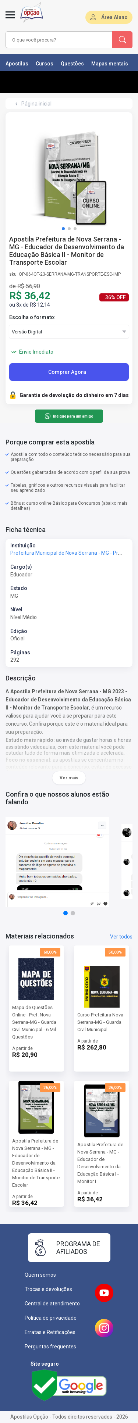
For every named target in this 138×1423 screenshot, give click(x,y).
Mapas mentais (109, 64)
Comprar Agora (67, 372)
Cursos (44, 64)
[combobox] (59, 40)
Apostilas (17, 64)
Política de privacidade (51, 1318)
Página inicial (36, 104)
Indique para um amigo (69, 416)
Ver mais (69, 777)
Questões (72, 64)
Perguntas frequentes (50, 1346)
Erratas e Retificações (50, 1332)
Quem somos (40, 1275)
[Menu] (10, 19)
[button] (63, 228)
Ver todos (121, 937)
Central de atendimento (52, 1303)
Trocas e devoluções (48, 1289)
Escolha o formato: (32, 317)
